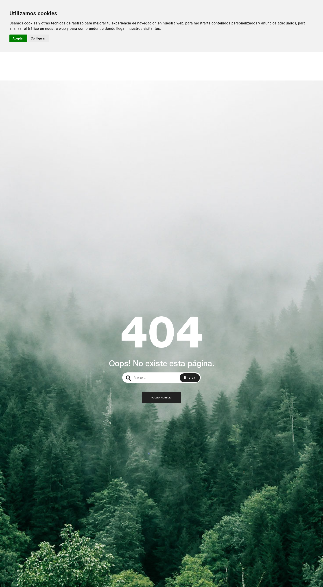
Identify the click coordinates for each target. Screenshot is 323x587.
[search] (161, 377)
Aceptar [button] (18, 38)
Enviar (189, 378)
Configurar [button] (38, 38)
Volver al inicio (161, 398)
